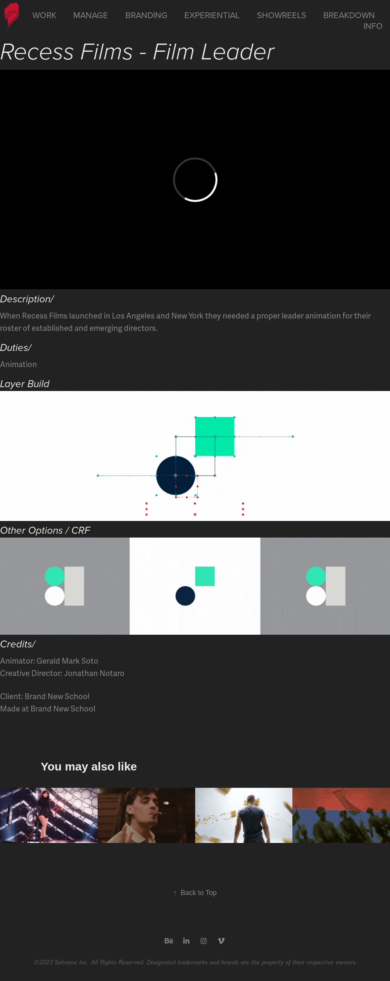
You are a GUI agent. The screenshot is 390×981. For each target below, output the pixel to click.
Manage (90, 15)
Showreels (281, 15)
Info (373, 26)
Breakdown (349, 15)
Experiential (212, 15)
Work (44, 15)
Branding (146, 15)
